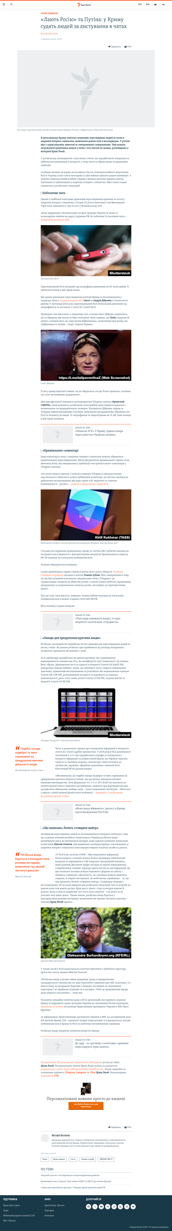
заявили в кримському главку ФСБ (89, 484)
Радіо (5, 1211)
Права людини (49, 13)
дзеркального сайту (51, 1069)
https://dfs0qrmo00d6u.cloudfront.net (83, 1069)
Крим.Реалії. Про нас (55, 1205)
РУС (140, 4)
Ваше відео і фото (11, 1205)
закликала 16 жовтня (52, 1006)
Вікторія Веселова (49, 34)
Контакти (49, 1216)
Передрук (49, 1211)
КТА (147, 4)
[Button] (114, 47)
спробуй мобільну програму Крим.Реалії (86, 1105)
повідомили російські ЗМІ (55, 220)
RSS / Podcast (9, 1221)
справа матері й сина (71, 300)
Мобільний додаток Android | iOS (19, 1216)
